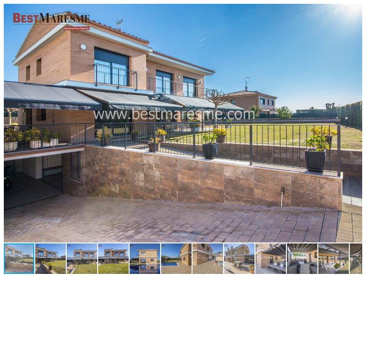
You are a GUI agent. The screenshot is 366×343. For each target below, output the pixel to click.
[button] (353, 12)
